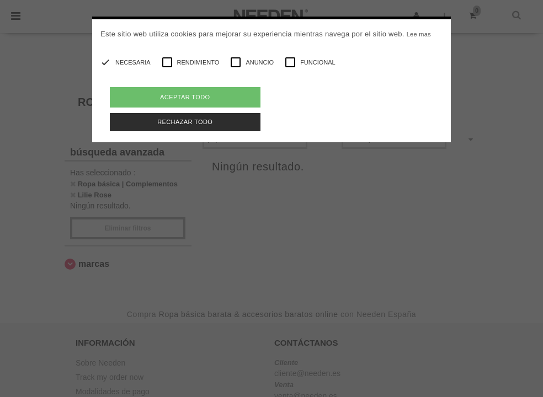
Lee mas (419, 34)
